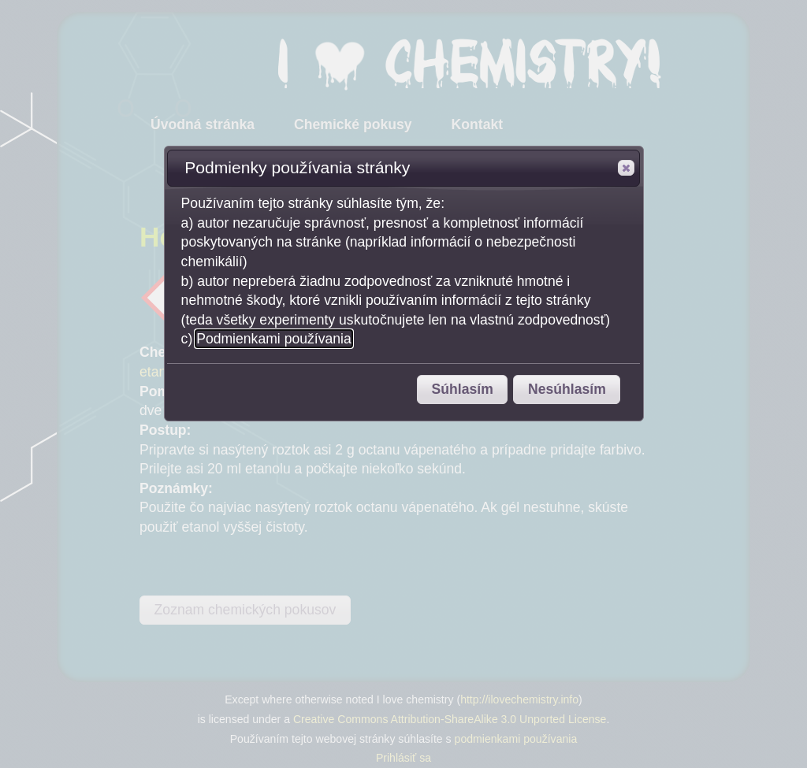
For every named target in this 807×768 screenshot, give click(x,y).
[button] (626, 168)
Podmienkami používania (273, 339)
